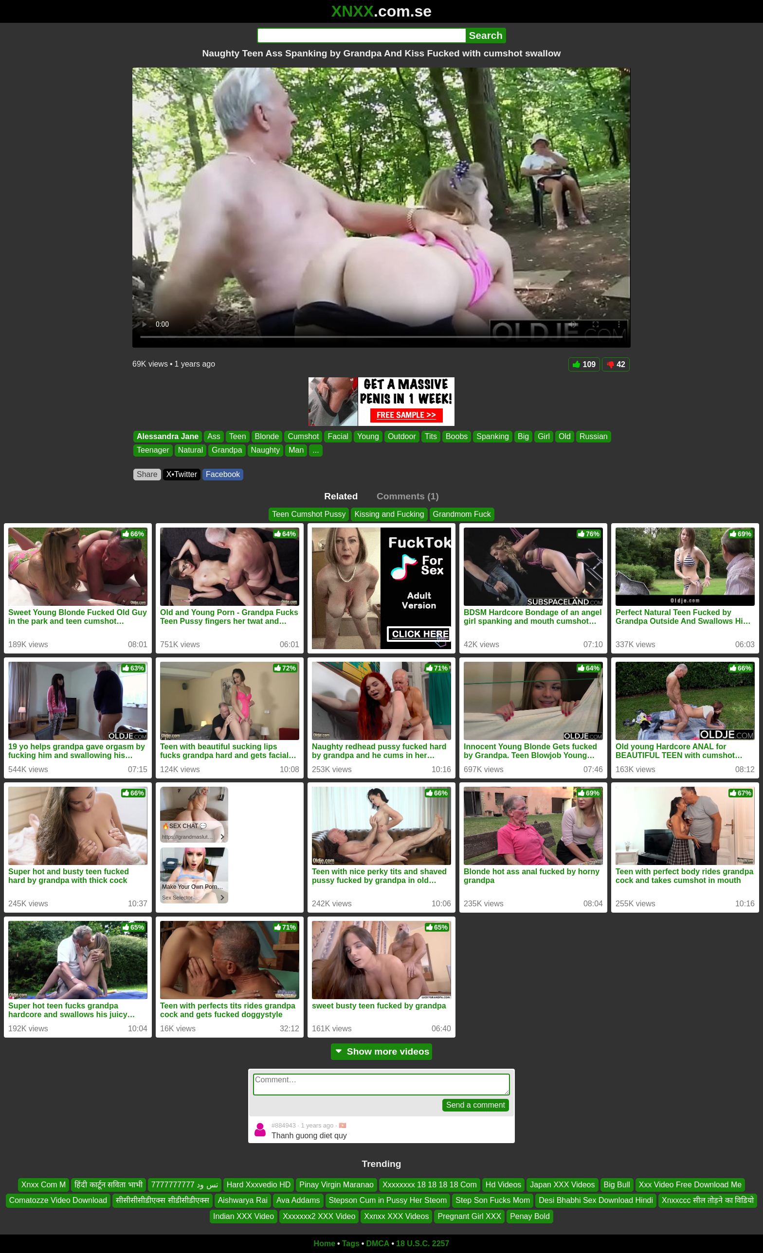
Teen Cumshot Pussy (308, 514)
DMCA (377, 1243)
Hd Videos (504, 1185)
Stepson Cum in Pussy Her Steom (388, 1200)
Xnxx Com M (43, 1185)
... (315, 450)
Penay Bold (530, 1216)
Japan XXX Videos (562, 1185)
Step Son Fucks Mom (492, 1200)
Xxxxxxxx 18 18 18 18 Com (429, 1185)
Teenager (153, 450)
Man (296, 450)
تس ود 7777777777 (184, 1185)
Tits (431, 436)
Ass (213, 436)
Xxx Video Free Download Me (690, 1185)
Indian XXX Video (243, 1216)
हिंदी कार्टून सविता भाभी (108, 1185)
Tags (351, 1243)
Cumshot (303, 436)
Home (324, 1243)
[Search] (361, 35)
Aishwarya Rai (243, 1200)
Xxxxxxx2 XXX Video (319, 1216)
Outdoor (402, 436)
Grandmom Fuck (462, 514)
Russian (594, 436)
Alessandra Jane (168, 436)
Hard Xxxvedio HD (259, 1185)
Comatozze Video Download (58, 1200)
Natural (190, 450)
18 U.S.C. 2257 (422, 1243)
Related (341, 496)
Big (523, 436)
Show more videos (382, 1051)
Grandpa (227, 450)
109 (584, 364)
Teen (237, 436)
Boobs (457, 436)
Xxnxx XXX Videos (396, 1216)
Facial (337, 436)
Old (565, 436)
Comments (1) (408, 496)
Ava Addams (298, 1200)
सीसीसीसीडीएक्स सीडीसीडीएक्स (162, 1200)
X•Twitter (181, 474)
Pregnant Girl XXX (469, 1216)
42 (615, 364)
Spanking (492, 436)
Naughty (265, 450)
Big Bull (617, 1185)
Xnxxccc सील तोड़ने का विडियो (708, 1200)
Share (147, 474)
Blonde (267, 436)
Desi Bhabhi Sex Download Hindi (596, 1200)
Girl (544, 436)
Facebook (223, 474)
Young (368, 436)
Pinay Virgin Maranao (336, 1185)
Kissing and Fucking (389, 514)
